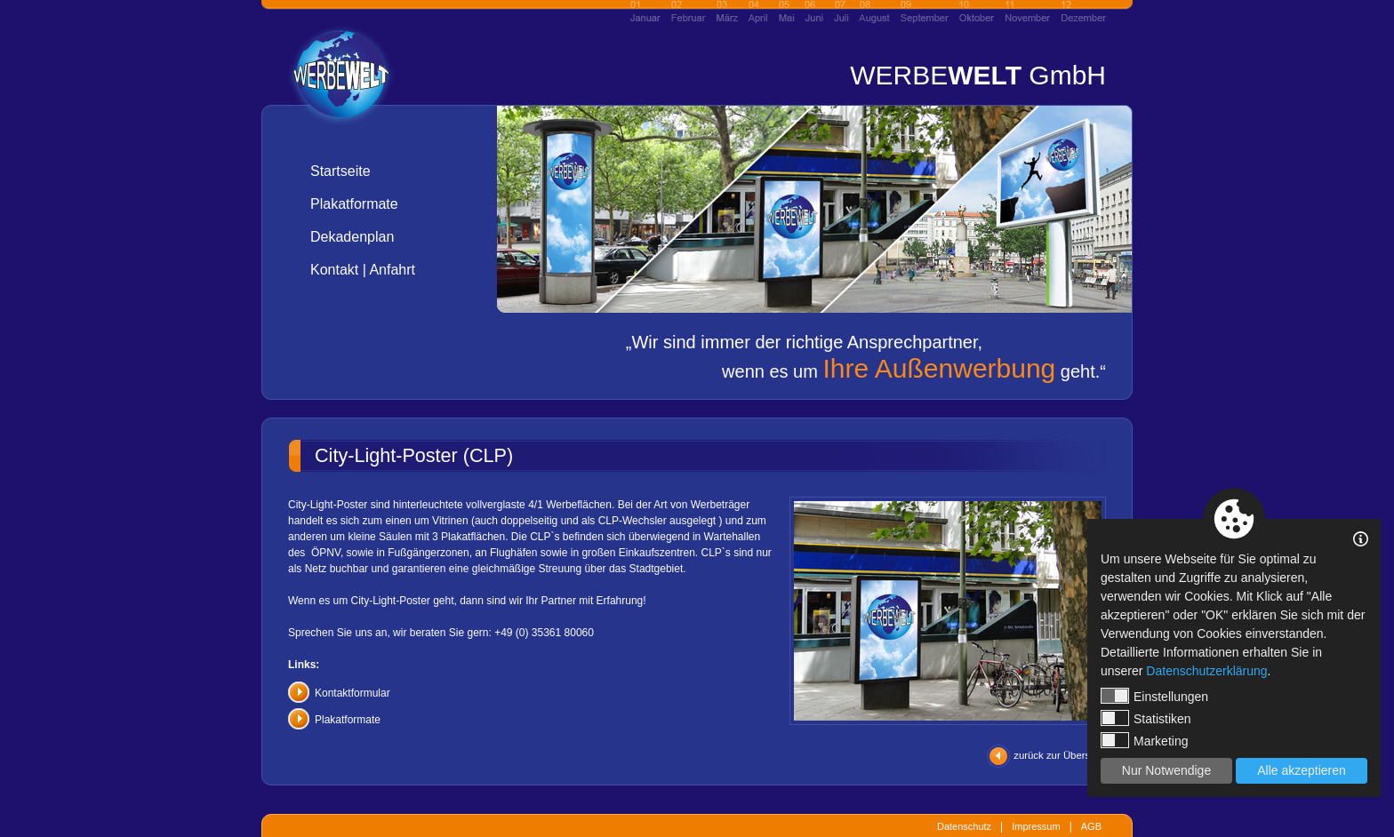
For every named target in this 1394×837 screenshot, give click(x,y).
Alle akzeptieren (1301, 770)
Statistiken (1146, 718)
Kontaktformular (352, 693)
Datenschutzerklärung (1206, 671)
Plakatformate (354, 203)
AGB (1091, 826)
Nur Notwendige (1166, 770)
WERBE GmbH (978, 75)
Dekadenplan (352, 236)
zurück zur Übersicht (1059, 755)
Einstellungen (1154, 696)
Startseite (340, 171)
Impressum (1036, 826)
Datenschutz (964, 826)
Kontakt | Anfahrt (362, 269)
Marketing (1144, 740)
